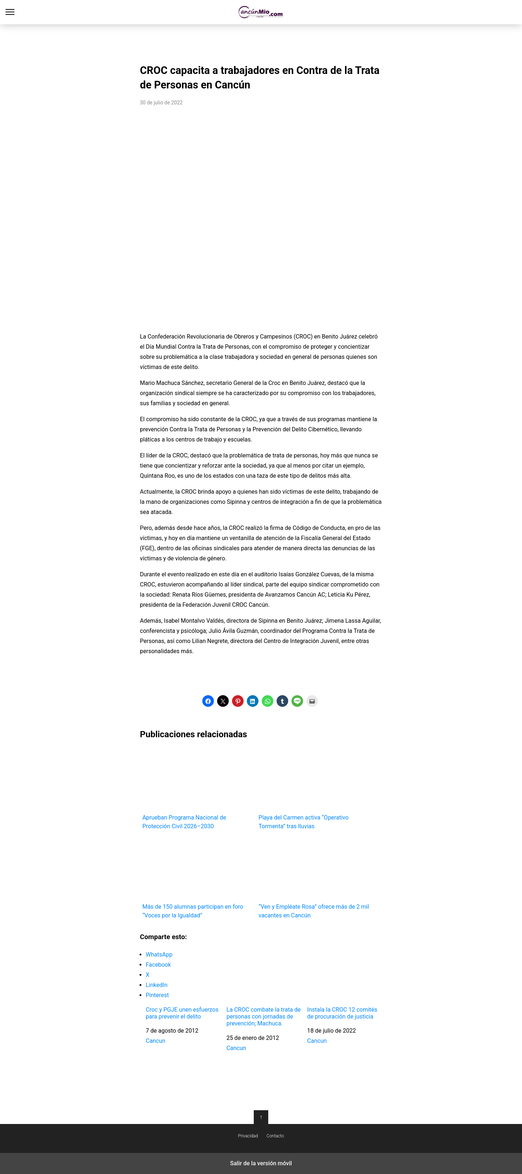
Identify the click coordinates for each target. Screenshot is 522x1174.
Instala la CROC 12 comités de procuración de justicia (342, 1013)
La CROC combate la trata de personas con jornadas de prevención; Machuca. (264, 1016)
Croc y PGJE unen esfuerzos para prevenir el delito (182, 1013)
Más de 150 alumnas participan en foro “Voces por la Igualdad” (198, 878)
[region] (261, 42)
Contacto (275, 1136)
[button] (208, 701)
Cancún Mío (261, 12)
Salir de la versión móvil (261, 1163)
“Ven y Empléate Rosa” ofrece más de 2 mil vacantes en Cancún (314, 878)
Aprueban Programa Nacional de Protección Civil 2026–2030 (198, 788)
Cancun (155, 1040)
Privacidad (248, 1136)
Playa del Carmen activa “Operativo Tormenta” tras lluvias (314, 788)
